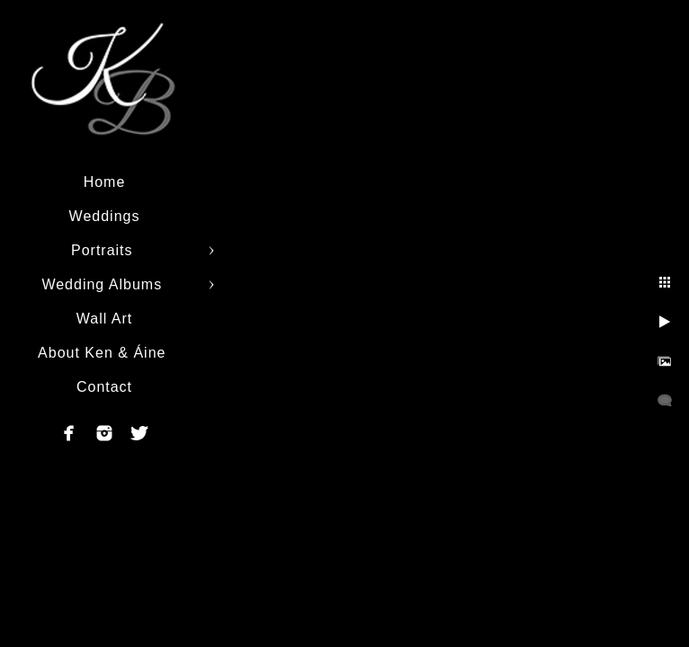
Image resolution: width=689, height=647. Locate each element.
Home (105, 182)
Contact (104, 386)
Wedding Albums (103, 284)
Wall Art (104, 318)
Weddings (104, 216)
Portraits (104, 250)
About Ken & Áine (104, 352)
